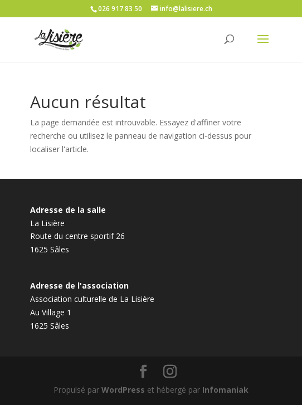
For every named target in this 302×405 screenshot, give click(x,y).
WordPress (123, 389)
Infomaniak (225, 389)
